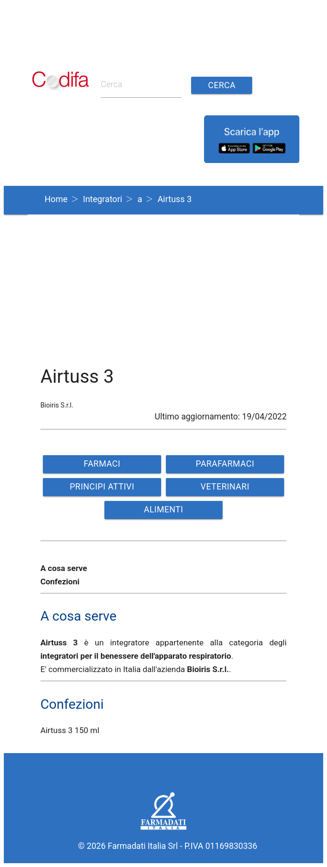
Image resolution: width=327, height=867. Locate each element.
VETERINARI (225, 486)
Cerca (221, 85)
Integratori (102, 199)
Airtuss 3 (174, 199)
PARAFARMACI (225, 464)
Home (55, 199)
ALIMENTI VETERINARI (163, 512)
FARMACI (101, 464)
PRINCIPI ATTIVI (102, 486)
